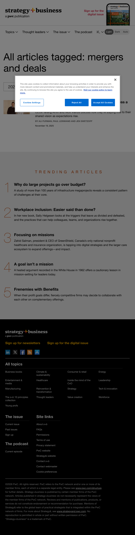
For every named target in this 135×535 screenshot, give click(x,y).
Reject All (77, 102)
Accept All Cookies (103, 102)
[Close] (115, 80)
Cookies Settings (32, 102)
